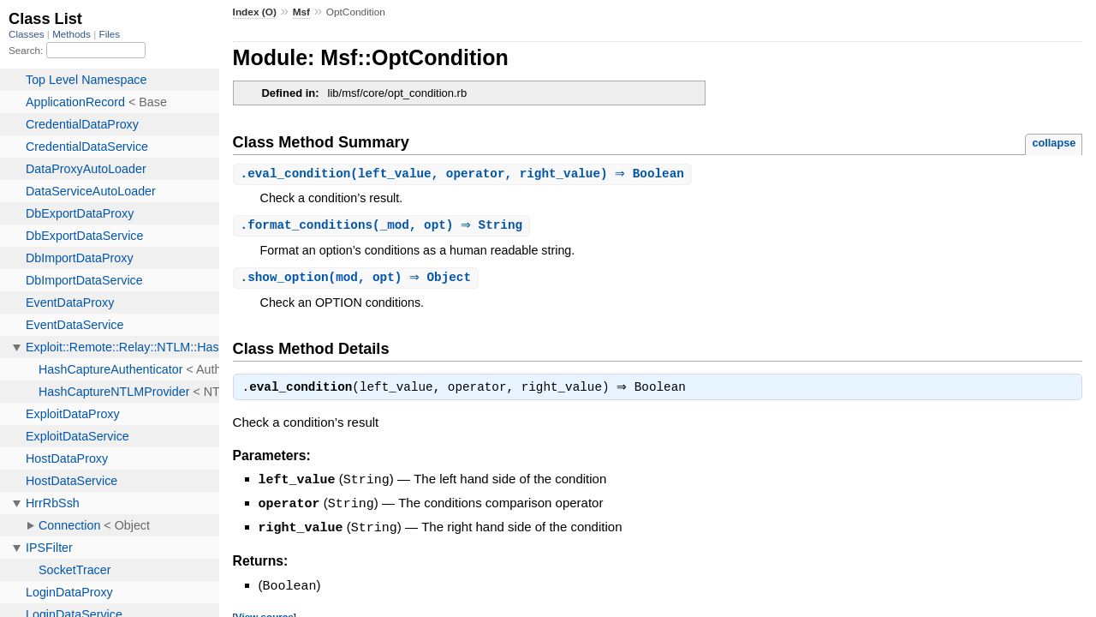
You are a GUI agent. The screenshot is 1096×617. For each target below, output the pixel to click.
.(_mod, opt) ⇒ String (384, 227)
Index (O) (255, 12)
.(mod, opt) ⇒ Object (358, 280)
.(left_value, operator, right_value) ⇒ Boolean (464, 174)
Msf (301, 12)
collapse (1053, 142)
